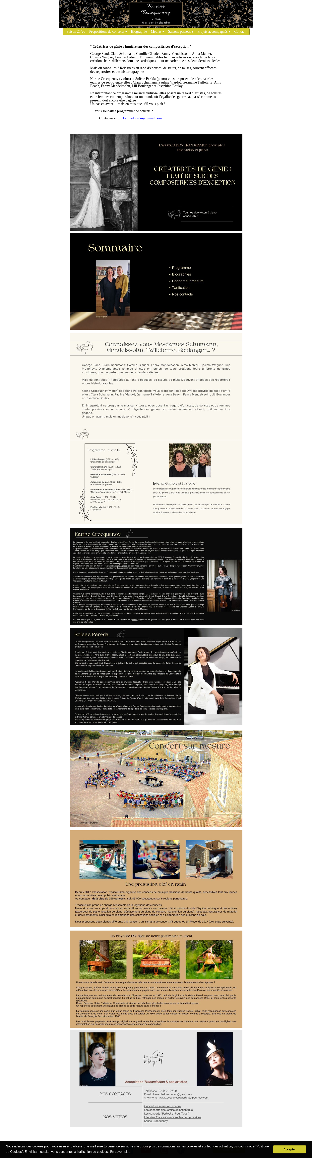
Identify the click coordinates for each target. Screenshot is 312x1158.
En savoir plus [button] (120, 1151)
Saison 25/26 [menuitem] (76, 31)
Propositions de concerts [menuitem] (108, 31)
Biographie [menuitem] (139, 31)
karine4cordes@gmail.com (142, 118)
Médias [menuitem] (157, 31)
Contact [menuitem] (239, 31)
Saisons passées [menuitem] (180, 31)
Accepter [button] (289, 1149)
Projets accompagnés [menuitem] (213, 31)
